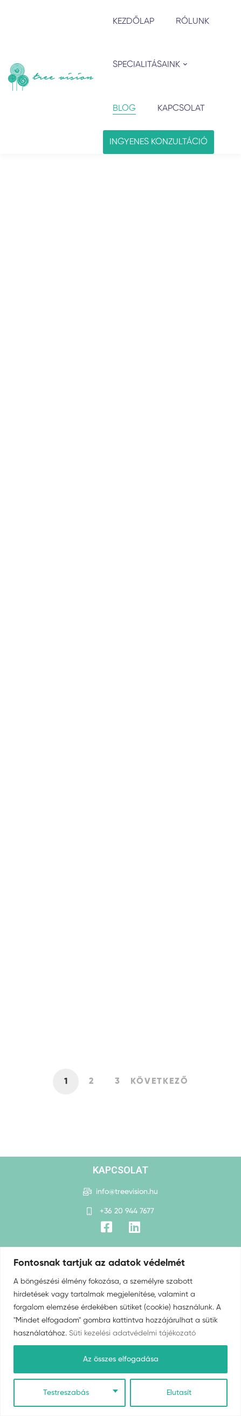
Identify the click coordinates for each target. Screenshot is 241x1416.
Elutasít (179, 1393)
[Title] (134, 1227)
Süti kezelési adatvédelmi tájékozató (132, 1333)
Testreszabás (66, 1393)
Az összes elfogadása (121, 1359)
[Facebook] (106, 1227)
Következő (159, 1081)
